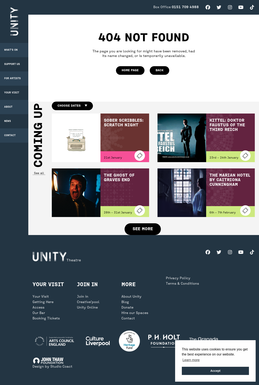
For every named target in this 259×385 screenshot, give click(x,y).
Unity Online (87, 308)
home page (130, 70)
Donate (127, 308)
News (7, 121)
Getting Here (43, 302)
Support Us (12, 64)
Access (38, 308)
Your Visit (11, 92)
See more (143, 229)
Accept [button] (215, 370)
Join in (82, 297)
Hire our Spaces (134, 313)
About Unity (131, 297)
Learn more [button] (191, 360)
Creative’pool (88, 302)
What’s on (11, 50)
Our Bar (39, 313)
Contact (10, 135)
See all (39, 173)
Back (160, 70)
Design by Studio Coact (52, 367)
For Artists (12, 78)
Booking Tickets (46, 319)
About (8, 107)
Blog (125, 302)
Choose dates (72, 106)
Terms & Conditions (182, 284)
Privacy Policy (178, 278)
